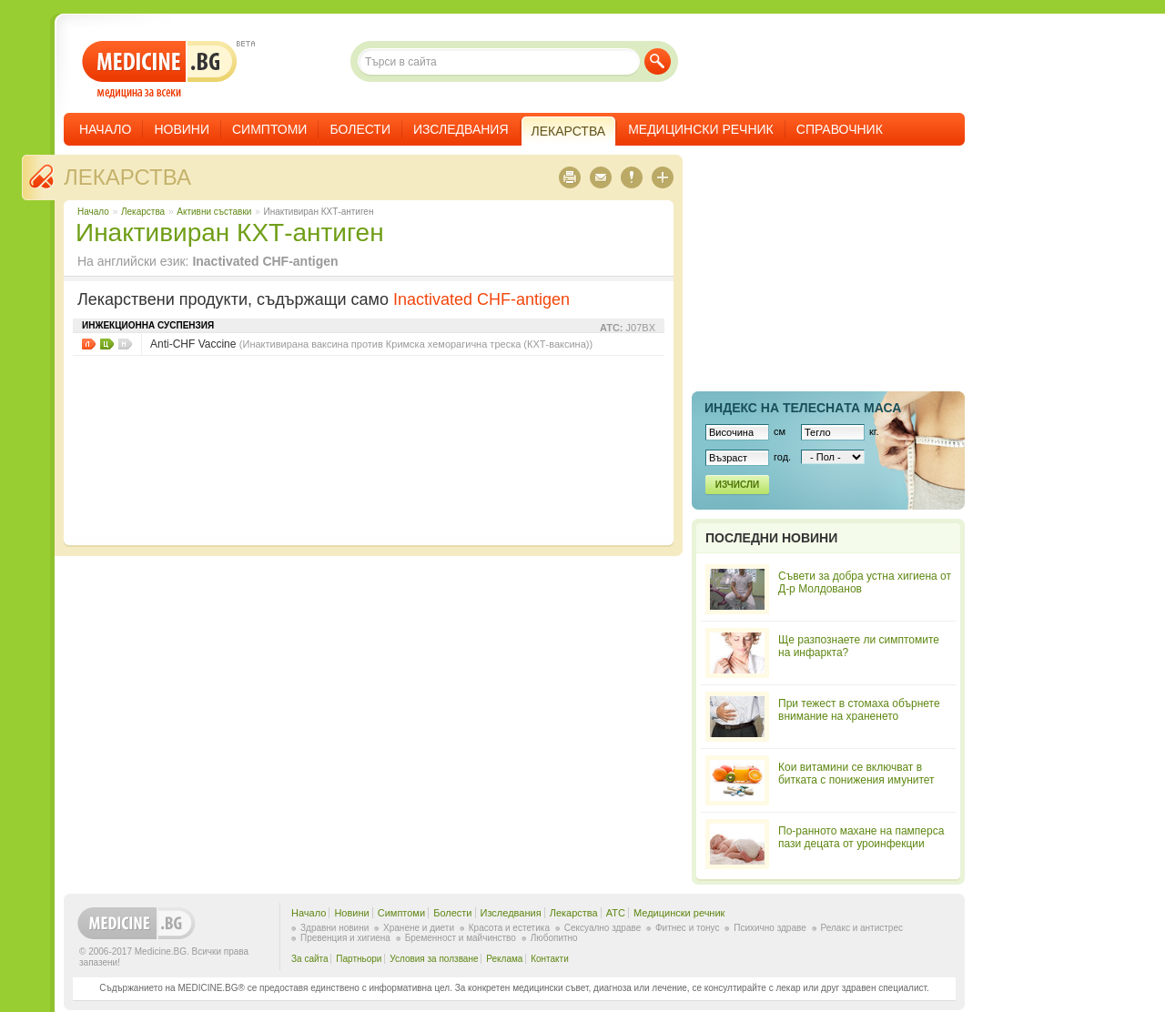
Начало (105, 129)
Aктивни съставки (214, 212)
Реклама (504, 959)
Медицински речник (701, 129)
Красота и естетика (509, 928)
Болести (359, 129)
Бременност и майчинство (460, 938)
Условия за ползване (434, 959)
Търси (657, 61)
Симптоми (269, 129)
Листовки (89, 344)
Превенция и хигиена (345, 938)
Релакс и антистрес (862, 928)
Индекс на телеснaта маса (802, 407)
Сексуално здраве (603, 928)
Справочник (839, 129)
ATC (615, 912)
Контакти (550, 959)
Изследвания (461, 129)
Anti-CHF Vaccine (371, 344)
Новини (181, 129)
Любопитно (554, 938)
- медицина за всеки (160, 69)
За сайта (310, 959)
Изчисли (737, 485)
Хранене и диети (418, 928)
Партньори (358, 959)
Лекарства (127, 177)
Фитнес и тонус (687, 928)
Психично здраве (770, 928)
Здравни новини (334, 928)
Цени (107, 344)
